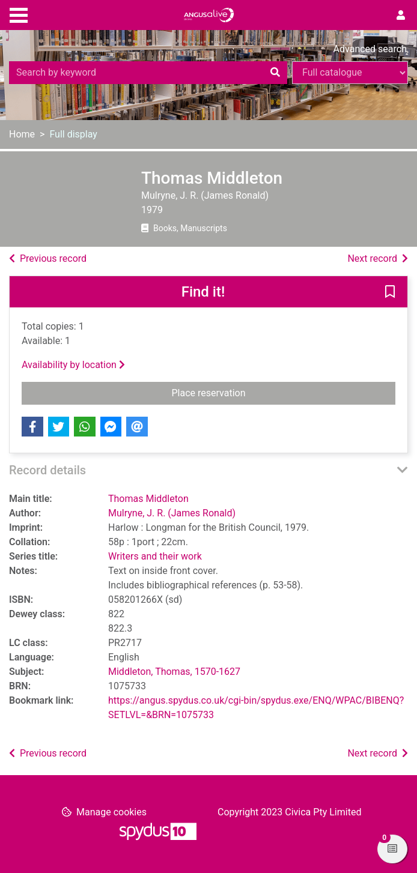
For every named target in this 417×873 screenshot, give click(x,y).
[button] (390, 292)
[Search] (275, 72)
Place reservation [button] (256, 392)
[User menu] (400, 15)
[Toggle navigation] (19, 14)
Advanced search (370, 49)
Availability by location (73, 364)
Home (22, 134)
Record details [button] (47, 470)
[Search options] (350, 72)
